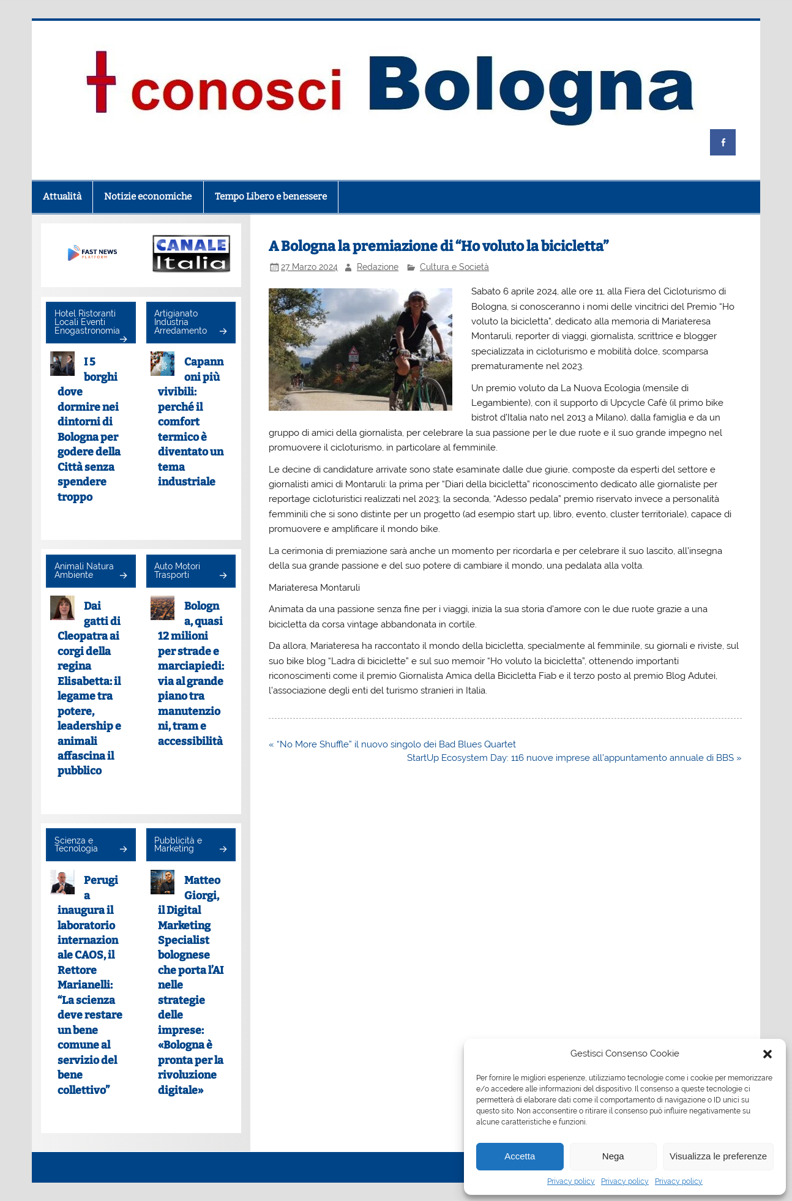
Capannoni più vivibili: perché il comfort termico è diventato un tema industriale (190, 422)
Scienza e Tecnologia (76, 845)
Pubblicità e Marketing (178, 845)
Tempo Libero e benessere (271, 196)
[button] (767, 1054)
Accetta (519, 1156)
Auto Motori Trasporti (177, 570)
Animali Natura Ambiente (84, 570)
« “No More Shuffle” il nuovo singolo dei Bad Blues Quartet (392, 744)
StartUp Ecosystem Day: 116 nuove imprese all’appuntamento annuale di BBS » (574, 757)
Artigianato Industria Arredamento (180, 322)
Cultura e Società (454, 267)
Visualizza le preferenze (718, 1156)
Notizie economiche (148, 196)
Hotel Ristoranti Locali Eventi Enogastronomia (87, 322)
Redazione (377, 267)
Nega (613, 1156)
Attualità (62, 196)
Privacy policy (571, 1181)
